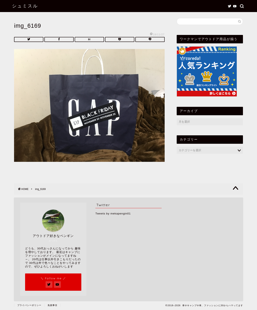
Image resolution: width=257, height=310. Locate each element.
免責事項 (52, 305)
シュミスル (25, 5)
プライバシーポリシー (29, 305)
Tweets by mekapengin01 (113, 213)
